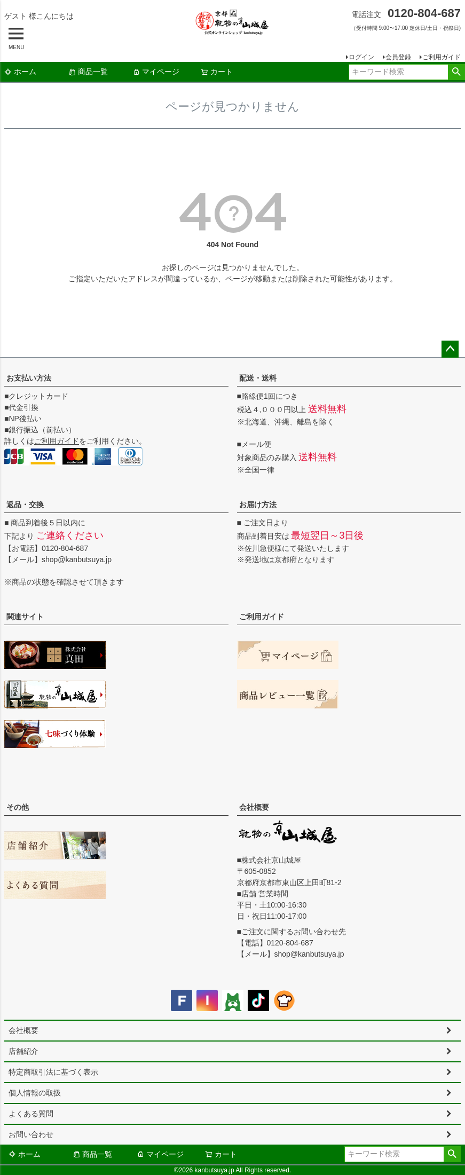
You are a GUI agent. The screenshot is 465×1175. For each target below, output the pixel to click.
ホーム (20, 71)
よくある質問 (31, 1113)
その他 (17, 807)
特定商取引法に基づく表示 (53, 1072)
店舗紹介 (23, 1051)
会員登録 (398, 57)
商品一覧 (88, 71)
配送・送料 (258, 378)
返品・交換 (25, 504)
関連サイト (25, 616)
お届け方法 (258, 504)
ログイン (361, 57)
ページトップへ (450, 349)
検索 (456, 72)
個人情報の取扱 (35, 1093)
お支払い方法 (28, 378)
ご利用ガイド (441, 57)
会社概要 (254, 807)
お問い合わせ (31, 1134)
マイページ (155, 71)
